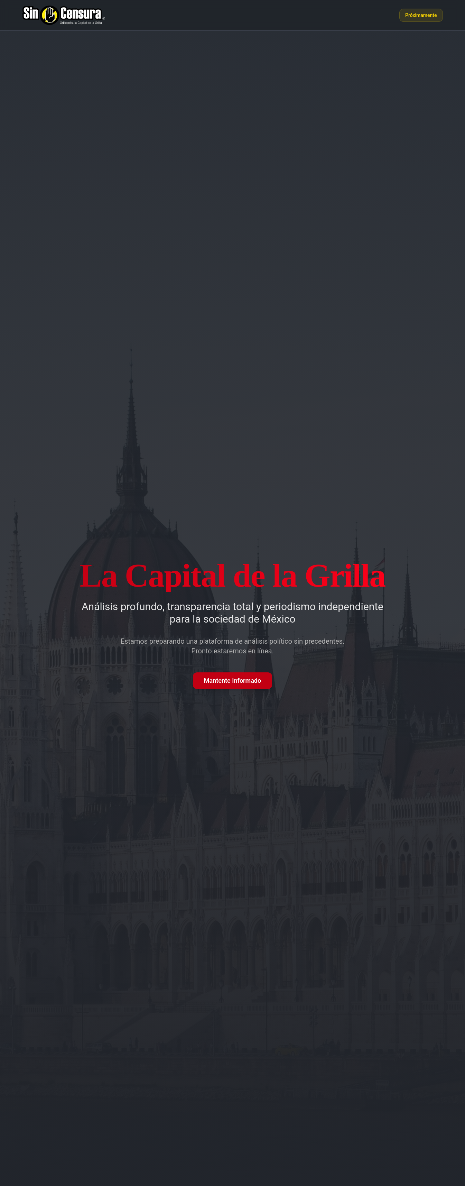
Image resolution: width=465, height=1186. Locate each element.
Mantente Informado (232, 680)
